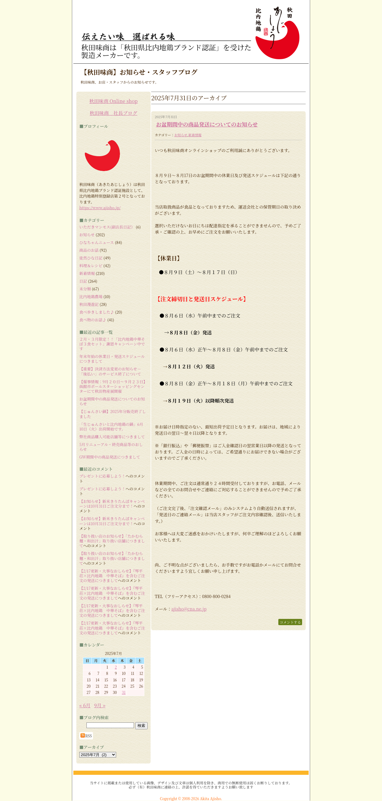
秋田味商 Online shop (113, 101)
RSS (86, 735)
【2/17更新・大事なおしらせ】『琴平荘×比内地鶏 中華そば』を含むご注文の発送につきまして (112, 575)
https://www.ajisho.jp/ (100, 207)
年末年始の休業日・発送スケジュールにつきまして (112, 358)
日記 (83, 281)
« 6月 (85, 705)
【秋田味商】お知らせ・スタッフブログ (139, 71)
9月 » (99, 705)
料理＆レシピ (90, 265)
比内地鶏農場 (90, 296)
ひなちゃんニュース (96, 242)
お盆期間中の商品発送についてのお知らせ (207, 124)
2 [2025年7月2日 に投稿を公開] (116, 666)
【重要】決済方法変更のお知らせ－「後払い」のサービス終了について (110, 371)
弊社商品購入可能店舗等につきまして (112, 436)
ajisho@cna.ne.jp (188, 609)
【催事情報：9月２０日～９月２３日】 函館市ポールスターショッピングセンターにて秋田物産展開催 (114, 386)
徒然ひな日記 (90, 258)
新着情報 (194, 134)
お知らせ (180, 134)
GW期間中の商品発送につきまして (109, 457)
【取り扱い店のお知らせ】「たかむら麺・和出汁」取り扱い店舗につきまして (112, 541)
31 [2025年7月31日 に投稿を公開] (123, 692)
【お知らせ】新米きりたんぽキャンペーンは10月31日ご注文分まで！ (112, 503)
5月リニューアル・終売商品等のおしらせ (111, 447)
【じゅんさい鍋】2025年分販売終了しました (112, 414)
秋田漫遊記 (89, 304)
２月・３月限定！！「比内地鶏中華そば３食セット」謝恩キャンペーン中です (112, 344)
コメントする (290, 622)
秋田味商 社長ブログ (113, 112)
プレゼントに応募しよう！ (102, 476)
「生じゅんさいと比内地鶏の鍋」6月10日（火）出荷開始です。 (111, 426)
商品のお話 (89, 250)
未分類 (85, 289)
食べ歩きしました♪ (96, 312)
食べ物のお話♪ (92, 320)
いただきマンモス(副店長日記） (107, 227)
